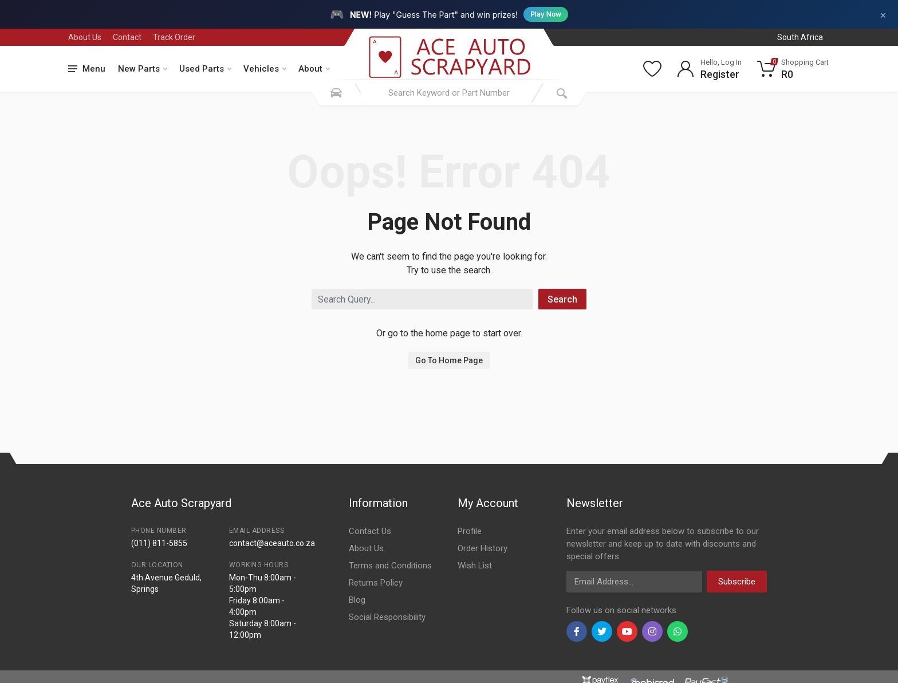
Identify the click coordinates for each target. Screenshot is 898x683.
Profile (470, 531)
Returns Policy (376, 583)
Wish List (475, 565)
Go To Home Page (449, 360)
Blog (357, 600)
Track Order (174, 37)
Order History (482, 548)
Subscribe (736, 581)
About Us (84, 37)
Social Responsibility (387, 617)
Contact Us (370, 531)
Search (562, 299)
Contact (127, 37)
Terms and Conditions (390, 565)
